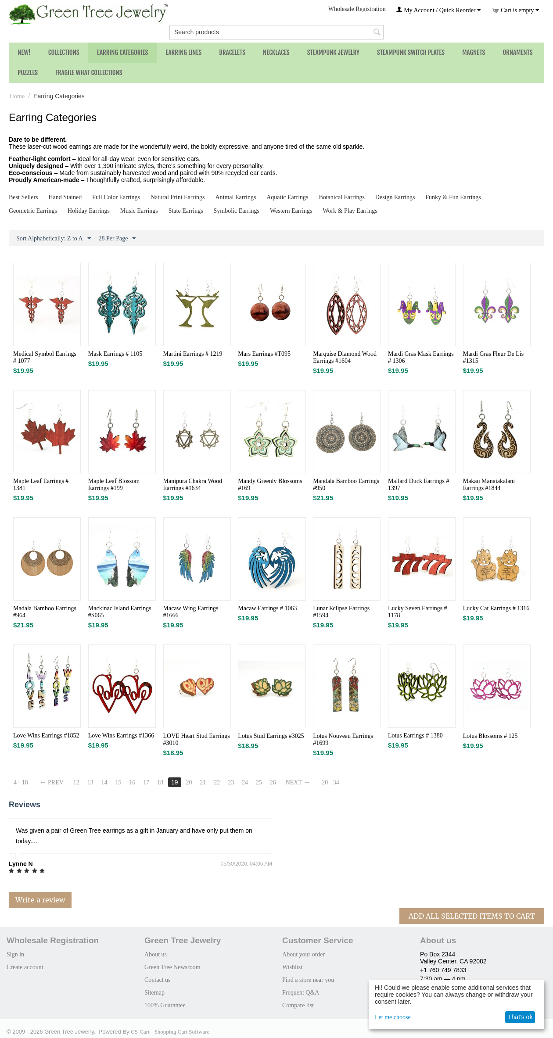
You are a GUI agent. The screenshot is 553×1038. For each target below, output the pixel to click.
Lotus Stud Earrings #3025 (271, 736)
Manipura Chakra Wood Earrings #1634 (193, 484)
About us (155, 954)
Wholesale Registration (357, 9)
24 (245, 782)
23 (231, 782)
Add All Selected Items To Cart (472, 916)
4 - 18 (21, 782)
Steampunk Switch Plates (411, 52)
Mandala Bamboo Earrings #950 (346, 484)
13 (90, 782)
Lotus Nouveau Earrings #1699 (343, 739)
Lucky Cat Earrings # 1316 (496, 608)
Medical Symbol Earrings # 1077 (44, 357)
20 (189, 782)
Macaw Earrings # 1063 (267, 608)
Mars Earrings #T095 (264, 354)
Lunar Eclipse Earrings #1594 (341, 612)
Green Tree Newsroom (172, 967)
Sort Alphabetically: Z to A (53, 238)
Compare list (298, 1005)
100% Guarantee (165, 1005)
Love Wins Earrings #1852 (46, 735)
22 (217, 782)
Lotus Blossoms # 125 (490, 736)
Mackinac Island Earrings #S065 (119, 612)
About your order (303, 954)
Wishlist (292, 967)
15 (118, 782)
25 (259, 782)
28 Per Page (117, 238)
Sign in (15, 954)
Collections (63, 52)
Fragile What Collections (88, 72)
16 (132, 782)
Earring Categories (122, 52)
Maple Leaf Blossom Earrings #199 (114, 484)
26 (273, 782)
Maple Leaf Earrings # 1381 (40, 484)
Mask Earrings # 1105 (115, 354)
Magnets (473, 52)
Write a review (40, 899)
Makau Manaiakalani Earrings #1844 (489, 484)
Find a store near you (308, 980)
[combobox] (276, 32)
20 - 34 (330, 782)
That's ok (520, 1016)
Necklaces (276, 52)
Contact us (157, 980)
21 (203, 782)
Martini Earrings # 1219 (193, 354)
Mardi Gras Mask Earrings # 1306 (421, 357)
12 (76, 782)
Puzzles (28, 72)
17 (146, 782)
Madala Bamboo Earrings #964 (44, 612)
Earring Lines (183, 52)
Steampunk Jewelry (333, 52)
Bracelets (232, 52)
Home (17, 96)
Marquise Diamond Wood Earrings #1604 (345, 357)
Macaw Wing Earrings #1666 (191, 612)
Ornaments (517, 52)
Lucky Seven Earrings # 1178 (417, 612)
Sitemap (154, 992)
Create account (25, 967)
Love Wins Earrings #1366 (121, 735)
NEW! (24, 52)
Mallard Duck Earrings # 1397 (418, 484)
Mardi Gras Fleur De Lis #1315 (493, 357)
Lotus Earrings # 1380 (415, 735)
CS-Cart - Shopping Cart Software (170, 1031)
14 (104, 782)
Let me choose (393, 1017)
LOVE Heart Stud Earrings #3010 (196, 739)
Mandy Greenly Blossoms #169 (270, 484)
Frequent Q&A (300, 992)
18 (160, 782)
